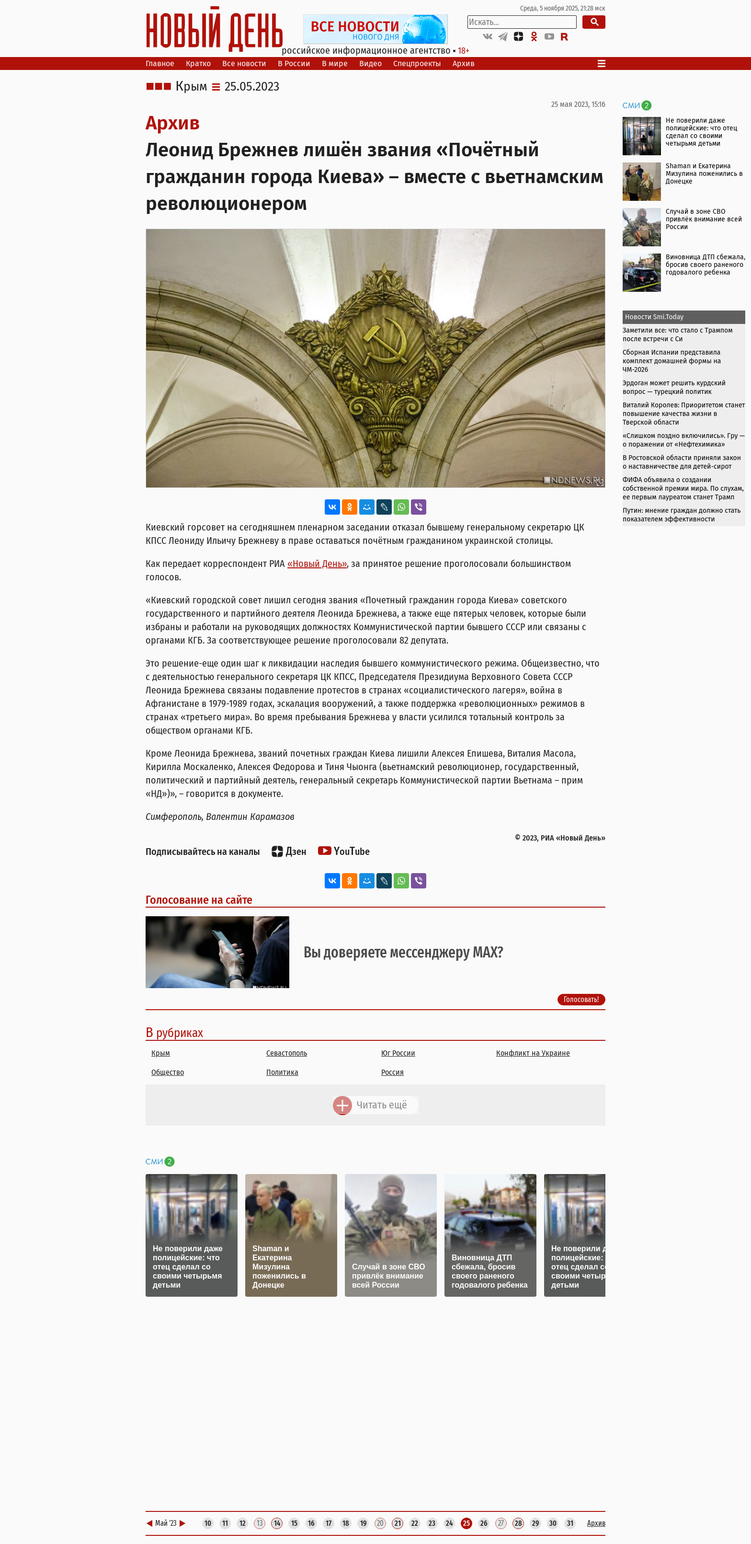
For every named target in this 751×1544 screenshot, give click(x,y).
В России (294, 63)
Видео (370, 63)
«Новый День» (317, 563)
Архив (464, 63)
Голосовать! (581, 999)
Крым (191, 87)
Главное (160, 63)
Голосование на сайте (199, 900)
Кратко (198, 63)
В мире (335, 63)
